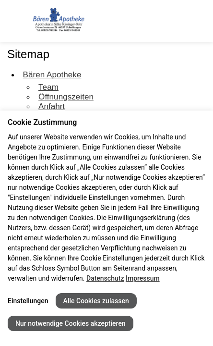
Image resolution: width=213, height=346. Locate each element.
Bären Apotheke (52, 74)
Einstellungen (28, 301)
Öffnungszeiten (66, 96)
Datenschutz (105, 278)
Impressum (143, 278)
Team (48, 87)
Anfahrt (51, 106)
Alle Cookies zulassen (96, 301)
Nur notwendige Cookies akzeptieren (70, 323)
